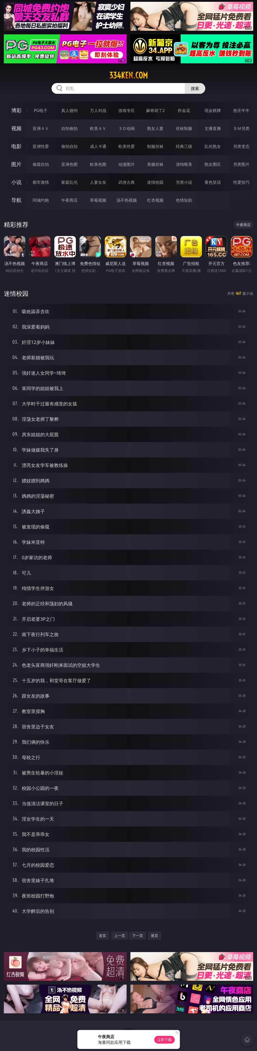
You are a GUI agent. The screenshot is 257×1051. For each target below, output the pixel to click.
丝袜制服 (184, 128)
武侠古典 (126, 182)
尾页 (154, 935)
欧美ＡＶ (98, 128)
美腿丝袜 (155, 164)
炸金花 (184, 110)
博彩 (16, 110)
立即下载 (164, 1039)
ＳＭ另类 (241, 128)
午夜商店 (69, 200)
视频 (16, 128)
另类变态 (241, 146)
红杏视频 (155, 200)
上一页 (119, 935)
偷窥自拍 (41, 164)
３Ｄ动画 (126, 128)
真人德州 (69, 110)
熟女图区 (212, 164)
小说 (16, 182)
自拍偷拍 (69, 128)
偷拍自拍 (69, 146)
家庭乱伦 (69, 182)
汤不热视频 (126, 200)
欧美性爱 (126, 146)
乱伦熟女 (212, 146)
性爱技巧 (241, 182)
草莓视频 (98, 200)
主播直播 (212, 128)
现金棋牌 (212, 110)
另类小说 (184, 182)
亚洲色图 (69, 164)
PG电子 (40, 110)
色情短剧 (184, 200)
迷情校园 (155, 182)
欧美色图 (98, 164)
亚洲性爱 (41, 146)
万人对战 (98, 110)
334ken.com (128, 75)
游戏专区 (126, 110)
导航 (16, 200)
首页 (102, 935)
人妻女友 (98, 182)
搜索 (195, 88)
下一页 (137, 935)
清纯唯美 (184, 164)
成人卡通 (98, 146)
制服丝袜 (155, 146)
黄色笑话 (212, 182)
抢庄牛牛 (241, 110)
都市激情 (41, 182)
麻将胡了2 (155, 110)
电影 (16, 146)
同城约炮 (41, 200)
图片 (16, 164)
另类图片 (241, 164)
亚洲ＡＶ (41, 128)
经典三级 (184, 146)
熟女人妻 (155, 128)
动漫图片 (126, 164)
